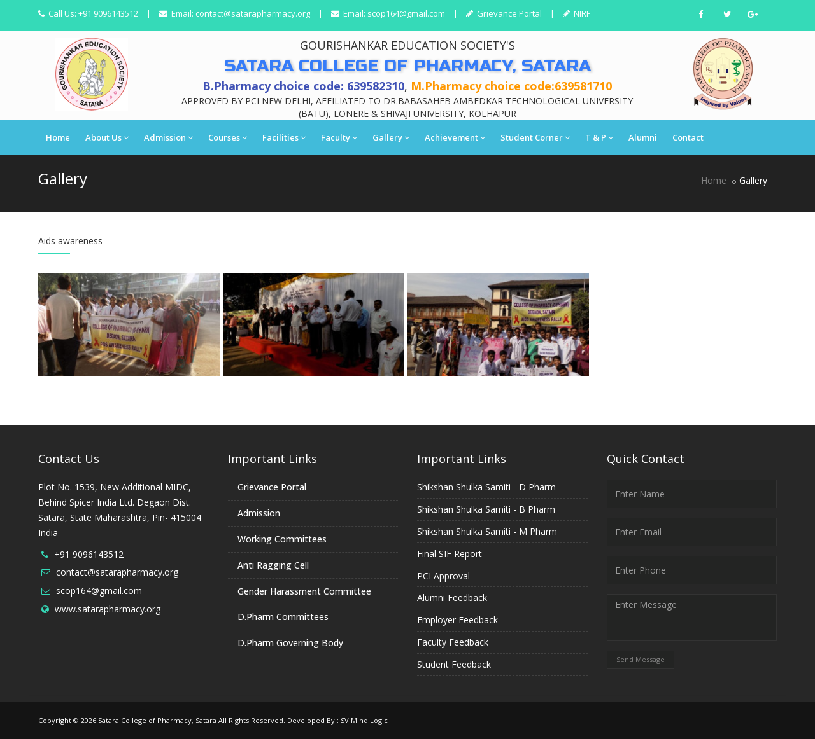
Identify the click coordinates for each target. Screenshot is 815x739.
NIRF (581, 13)
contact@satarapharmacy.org (252, 13)
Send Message (640, 659)
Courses (227, 137)
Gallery (390, 137)
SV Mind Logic (364, 720)
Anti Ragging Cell (273, 565)
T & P (599, 137)
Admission (168, 137)
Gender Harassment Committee (304, 591)
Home (58, 137)
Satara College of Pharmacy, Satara (157, 720)
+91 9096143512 (89, 554)
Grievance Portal (508, 13)
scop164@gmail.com (406, 13)
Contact (688, 137)
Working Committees (282, 539)
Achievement (455, 137)
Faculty (339, 137)
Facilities (284, 137)
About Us (107, 137)
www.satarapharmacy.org (107, 609)
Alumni (642, 137)
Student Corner (535, 137)
